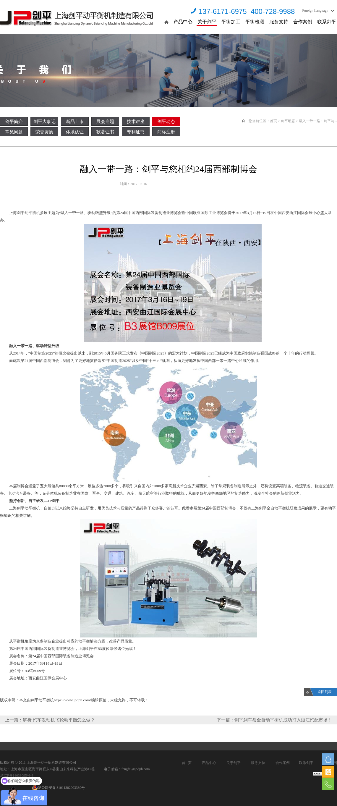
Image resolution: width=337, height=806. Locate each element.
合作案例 (302, 21)
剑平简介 (14, 121)
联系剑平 (326, 21)
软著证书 (105, 132)
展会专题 (105, 121)
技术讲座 (136, 121)
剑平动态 (166, 121)
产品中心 (183, 21)
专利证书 (136, 132)
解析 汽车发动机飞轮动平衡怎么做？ (59, 720)
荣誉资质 (44, 132)
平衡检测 (254, 21)
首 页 (187, 763)
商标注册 (166, 132)
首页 (273, 121)
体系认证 (75, 132)
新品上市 (75, 121)
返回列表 (324, 692)
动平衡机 (32, 213)
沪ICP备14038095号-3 (16, 775)
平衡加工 (230, 21)
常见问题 (14, 132)
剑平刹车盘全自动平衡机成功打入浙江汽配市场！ (283, 720)
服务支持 (278, 21)
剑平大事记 (44, 121)
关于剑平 (206, 21)
